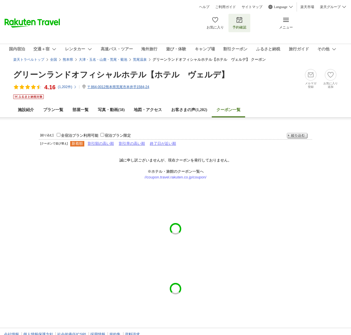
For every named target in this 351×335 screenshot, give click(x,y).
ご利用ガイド (225, 7)
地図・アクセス (148, 110)
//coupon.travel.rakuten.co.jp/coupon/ (176, 177)
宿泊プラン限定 (118, 135)
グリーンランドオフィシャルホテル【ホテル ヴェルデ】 (121, 74)
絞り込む (297, 135)
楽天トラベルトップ (28, 60)
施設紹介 (26, 110)
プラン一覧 (53, 110)
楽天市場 (307, 7)
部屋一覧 (81, 110)
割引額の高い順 (101, 143)
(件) (67, 87)
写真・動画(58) (111, 110)
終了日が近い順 (163, 143)
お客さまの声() (189, 110)
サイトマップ (252, 7)
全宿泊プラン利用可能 (79, 135)
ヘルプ (204, 7)
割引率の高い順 (132, 143)
